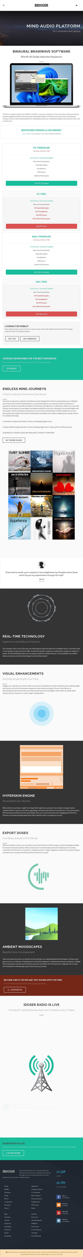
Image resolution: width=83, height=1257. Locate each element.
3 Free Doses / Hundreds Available (41, 201)
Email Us (34, 1214)
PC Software (35, 1192)
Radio (33, 1208)
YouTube (7, 1217)
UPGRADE (11, 368)
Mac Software (36, 1195)
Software (7, 1192)
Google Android (36, 1189)
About (6, 1208)
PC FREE (41, 194)
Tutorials (34, 1233)
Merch (6, 1199)
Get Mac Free (41, 314)
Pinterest (7, 1230)
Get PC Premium (42, 183)
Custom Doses (36, 1230)
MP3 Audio (35, 1205)
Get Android (29, 339)
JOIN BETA (14, 990)
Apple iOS (34, 1186)
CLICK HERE (26, 134)
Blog (5, 1214)
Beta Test (34, 1217)
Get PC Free (41, 226)
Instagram (7, 1226)
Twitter (7, 1220)
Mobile (6, 1189)
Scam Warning (36, 1236)
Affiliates (34, 1223)
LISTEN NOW (13, 1153)
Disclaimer (7, 1236)
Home (6, 1186)
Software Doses (36, 1199)
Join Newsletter (36, 1220)
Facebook (7, 1223)
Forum (6, 1233)
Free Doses (35, 1226)
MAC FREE (41, 282)
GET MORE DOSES (14, 440)
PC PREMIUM (41, 147)
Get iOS (12, 339)
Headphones (35, 1202)
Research (7, 1205)
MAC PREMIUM (41, 236)
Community (8, 1202)
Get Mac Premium (41, 272)
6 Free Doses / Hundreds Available (41, 158)
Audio (6, 1195)
